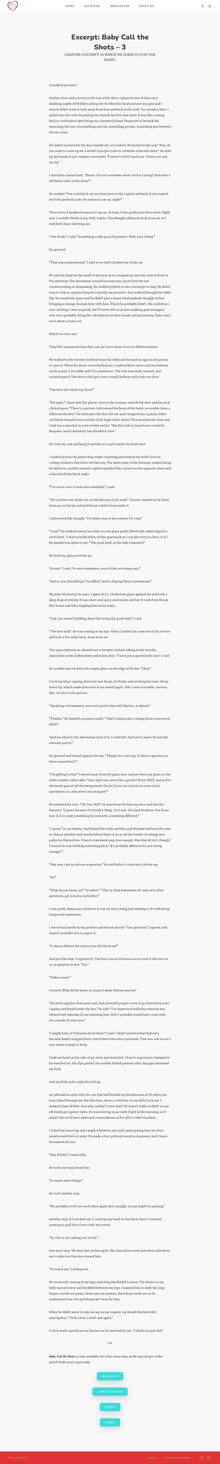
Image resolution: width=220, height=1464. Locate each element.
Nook (110, 1407)
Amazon (110, 1376)
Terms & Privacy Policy (177, 1458)
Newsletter (119, 6)
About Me (146, 6)
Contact (152, 1458)
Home (70, 6)
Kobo (110, 1422)
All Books (92, 6)
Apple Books (110, 1391)
